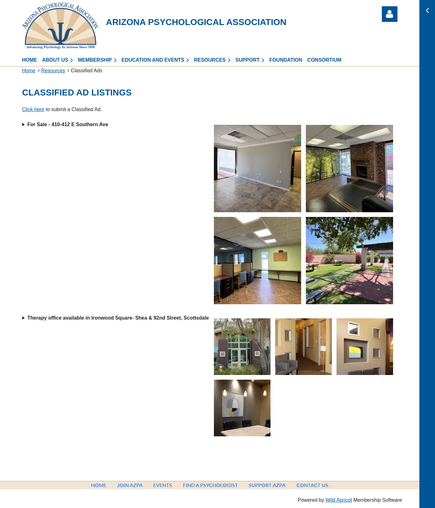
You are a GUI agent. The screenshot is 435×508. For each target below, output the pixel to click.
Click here (33, 109)
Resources (53, 70)
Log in (389, 14)
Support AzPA (267, 485)
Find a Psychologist (210, 485)
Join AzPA (130, 485)
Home (29, 70)
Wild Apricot (339, 500)
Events (162, 485)
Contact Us (312, 485)
